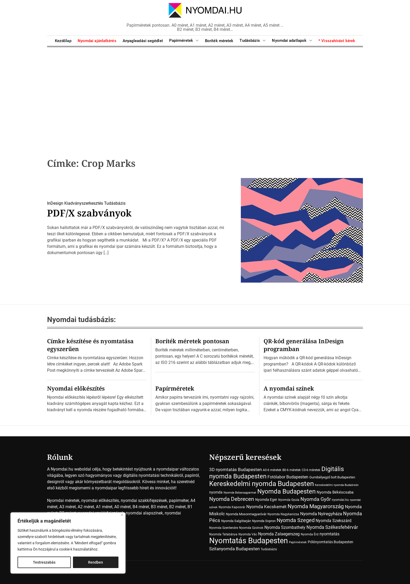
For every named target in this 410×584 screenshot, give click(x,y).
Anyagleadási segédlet (143, 40)
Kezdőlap (63, 40)
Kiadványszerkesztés (83, 203)
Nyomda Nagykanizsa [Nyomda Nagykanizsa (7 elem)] (283, 514)
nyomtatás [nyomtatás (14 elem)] (329, 533)
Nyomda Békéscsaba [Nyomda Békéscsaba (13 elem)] (335, 492)
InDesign (55, 203)
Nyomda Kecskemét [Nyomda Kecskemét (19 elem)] (266, 506)
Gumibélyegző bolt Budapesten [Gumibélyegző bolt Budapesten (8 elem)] (332, 477)
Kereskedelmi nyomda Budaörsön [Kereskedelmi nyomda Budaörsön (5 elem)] (336, 485)
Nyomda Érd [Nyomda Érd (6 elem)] (309, 534)
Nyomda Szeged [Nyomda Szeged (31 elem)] (296, 520)
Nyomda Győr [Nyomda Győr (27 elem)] (315, 499)
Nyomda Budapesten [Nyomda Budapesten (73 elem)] (286, 491)
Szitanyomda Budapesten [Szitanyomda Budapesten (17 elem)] (234, 548)
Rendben (95, 562)
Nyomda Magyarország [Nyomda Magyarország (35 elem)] (316, 506)
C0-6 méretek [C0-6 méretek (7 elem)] (311, 470)
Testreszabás (44, 562)
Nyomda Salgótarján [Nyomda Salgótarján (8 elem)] (236, 521)
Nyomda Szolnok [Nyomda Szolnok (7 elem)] (251, 528)
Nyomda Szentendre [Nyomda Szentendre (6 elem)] (223, 528)
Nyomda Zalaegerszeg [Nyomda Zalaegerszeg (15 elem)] (279, 533)
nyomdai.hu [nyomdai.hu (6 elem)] (340, 500)
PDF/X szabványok (89, 213)
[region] (68, 543)
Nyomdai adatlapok (292, 40)
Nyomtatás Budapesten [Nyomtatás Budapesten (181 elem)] (248, 540)
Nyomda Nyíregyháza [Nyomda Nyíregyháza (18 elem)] (321, 513)
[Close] (122, 515)
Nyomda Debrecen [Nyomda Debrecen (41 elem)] (231, 499)
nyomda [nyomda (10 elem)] (216, 492)
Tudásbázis (253, 40)
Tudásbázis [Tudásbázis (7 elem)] (269, 549)
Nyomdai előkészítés (76, 388)
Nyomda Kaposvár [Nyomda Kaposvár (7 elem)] (232, 507)
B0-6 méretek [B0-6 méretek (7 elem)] (291, 470)
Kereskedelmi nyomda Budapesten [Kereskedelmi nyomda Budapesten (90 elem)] (261, 484)
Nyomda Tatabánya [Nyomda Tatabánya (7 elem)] (223, 534)
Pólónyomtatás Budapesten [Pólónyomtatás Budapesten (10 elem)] (330, 542)
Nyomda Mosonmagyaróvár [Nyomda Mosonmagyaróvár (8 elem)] (246, 514)
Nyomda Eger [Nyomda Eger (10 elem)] (266, 499)
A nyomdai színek (289, 388)
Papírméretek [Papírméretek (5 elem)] (298, 542)
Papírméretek (184, 40)
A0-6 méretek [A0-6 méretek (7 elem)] (272, 470)
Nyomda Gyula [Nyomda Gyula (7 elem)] (288, 500)
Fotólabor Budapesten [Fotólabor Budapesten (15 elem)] (287, 476)
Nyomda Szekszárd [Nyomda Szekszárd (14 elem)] (333, 520)
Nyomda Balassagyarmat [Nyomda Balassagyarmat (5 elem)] (240, 492)
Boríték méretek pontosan (192, 341)
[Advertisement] (205, 94)
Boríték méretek (219, 40)
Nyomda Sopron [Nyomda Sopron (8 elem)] (264, 521)
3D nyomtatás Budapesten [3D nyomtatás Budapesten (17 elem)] (235, 469)
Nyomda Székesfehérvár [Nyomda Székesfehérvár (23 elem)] (332, 527)
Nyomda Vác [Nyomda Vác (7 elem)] (247, 534)
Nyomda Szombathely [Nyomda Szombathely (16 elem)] (284, 527)
